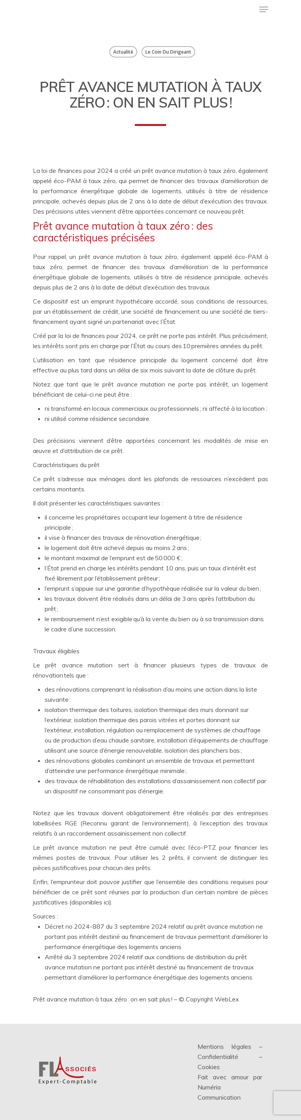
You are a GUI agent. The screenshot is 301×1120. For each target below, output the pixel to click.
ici (106, 902)
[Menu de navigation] (263, 9)
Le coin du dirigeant (168, 52)
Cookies (209, 1067)
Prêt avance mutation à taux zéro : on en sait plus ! (102, 999)
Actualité (123, 52)
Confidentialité (218, 1057)
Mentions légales (224, 1046)
